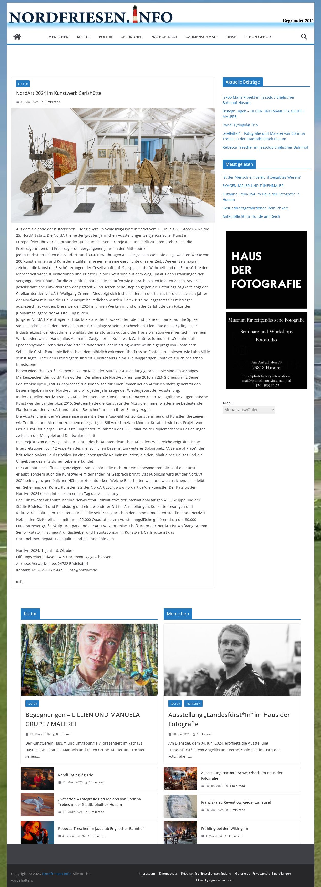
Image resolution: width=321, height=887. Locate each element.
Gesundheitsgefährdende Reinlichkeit (255, 207)
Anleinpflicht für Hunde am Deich (251, 216)
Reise (231, 36)
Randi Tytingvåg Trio (240, 124)
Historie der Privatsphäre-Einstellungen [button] (263, 873)
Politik (105, 36)
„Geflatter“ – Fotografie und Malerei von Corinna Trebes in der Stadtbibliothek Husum (99, 802)
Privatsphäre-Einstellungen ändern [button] (206, 873)
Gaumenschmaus (202, 36)
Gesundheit (132, 36)
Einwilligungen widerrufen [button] (214, 880)
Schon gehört (258, 36)
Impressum (147, 873)
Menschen (58, 36)
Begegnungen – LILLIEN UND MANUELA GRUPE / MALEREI (82, 719)
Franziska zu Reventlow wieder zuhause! (236, 802)
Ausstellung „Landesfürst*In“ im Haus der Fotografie (229, 719)
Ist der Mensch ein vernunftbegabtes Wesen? (262, 177)
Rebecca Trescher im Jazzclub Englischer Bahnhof (265, 147)
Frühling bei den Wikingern (224, 828)
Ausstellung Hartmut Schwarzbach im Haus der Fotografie (242, 775)
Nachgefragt (164, 36)
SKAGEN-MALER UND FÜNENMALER (253, 185)
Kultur (84, 36)
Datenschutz (168, 873)
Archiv (228, 402)
